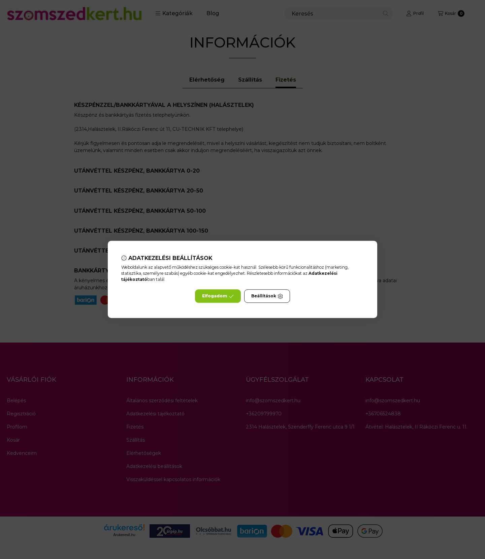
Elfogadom (218, 296)
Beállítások (267, 296)
